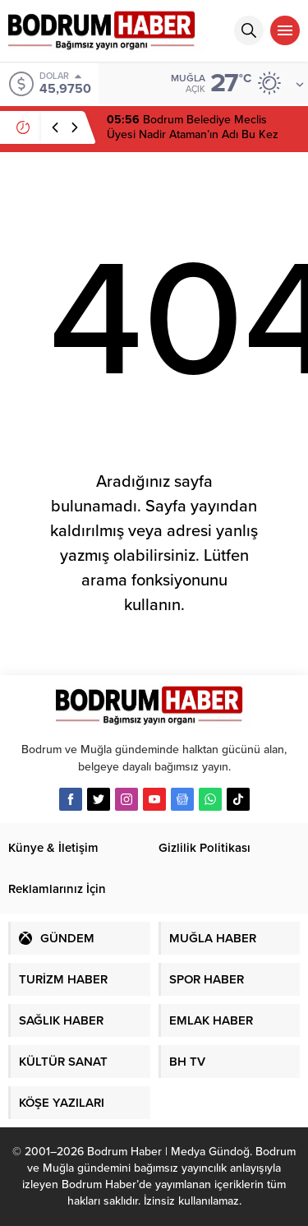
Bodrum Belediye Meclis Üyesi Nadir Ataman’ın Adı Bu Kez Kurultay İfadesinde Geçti (192, 134)
